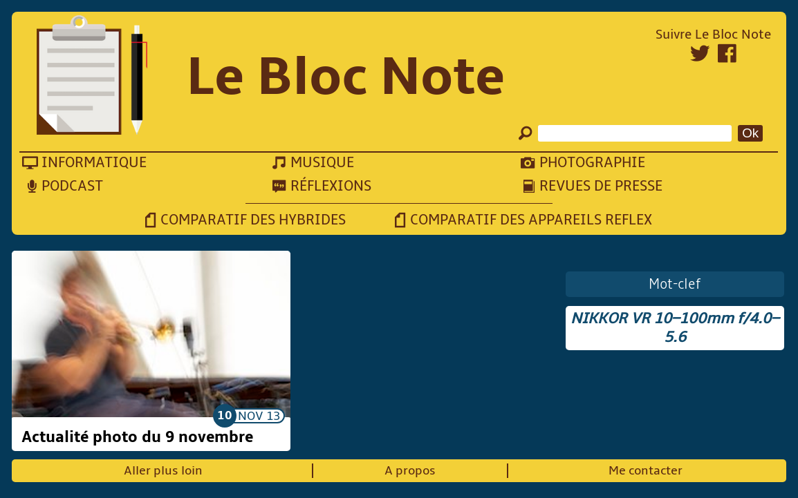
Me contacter (646, 470)
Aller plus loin (163, 470)
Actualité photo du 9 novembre (137, 437)
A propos (410, 470)
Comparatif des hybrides (253, 220)
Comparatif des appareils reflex (531, 220)
